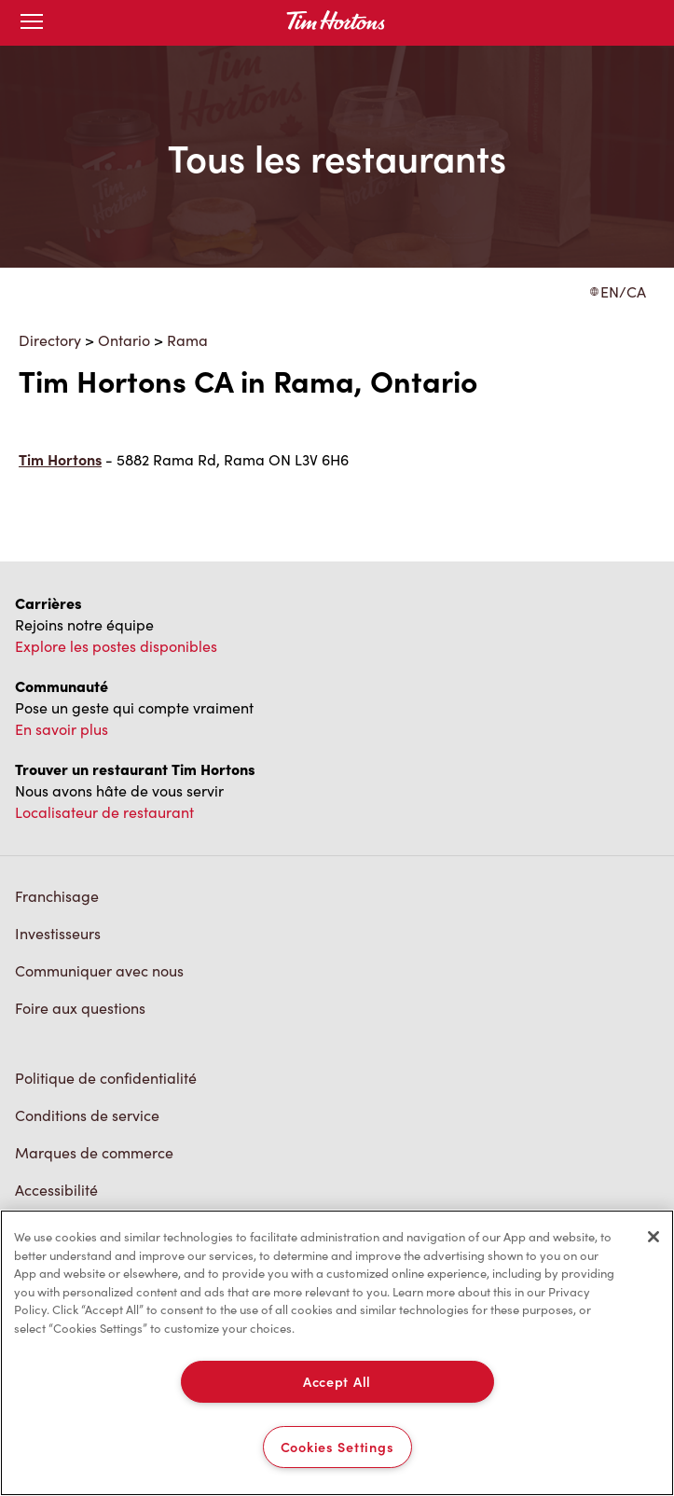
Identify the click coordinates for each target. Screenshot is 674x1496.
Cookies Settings (337, 1446)
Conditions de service (87, 1115)
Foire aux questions (80, 1008)
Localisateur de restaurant (104, 812)
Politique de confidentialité (106, 1077)
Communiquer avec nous (99, 970)
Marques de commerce (94, 1152)
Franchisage (57, 896)
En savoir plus (61, 729)
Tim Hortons (60, 459)
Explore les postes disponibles (116, 646)
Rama (187, 340)
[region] (337, 1353)
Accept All (337, 1381)
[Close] (653, 1236)
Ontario (124, 340)
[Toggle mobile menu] (31, 22)
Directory (50, 340)
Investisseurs (58, 933)
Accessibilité (56, 1189)
